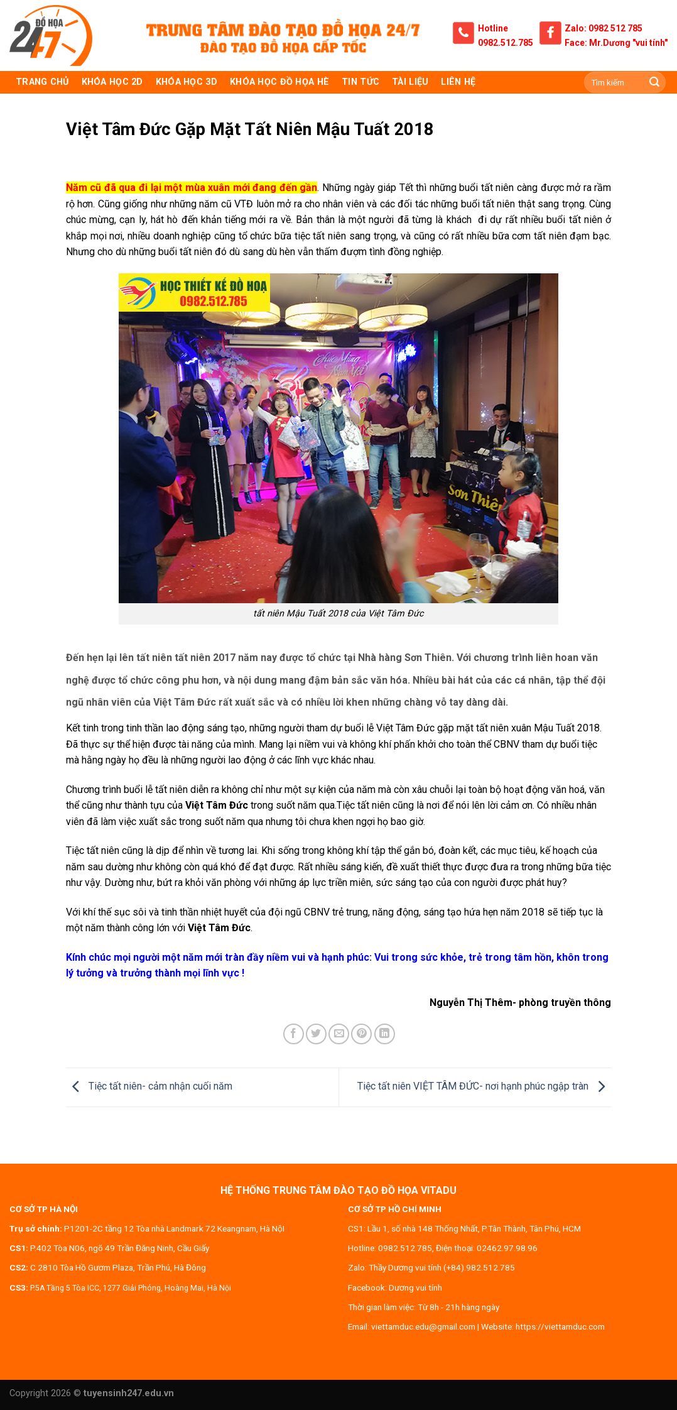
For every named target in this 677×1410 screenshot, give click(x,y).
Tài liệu (410, 82)
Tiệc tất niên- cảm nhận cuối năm (149, 1087)
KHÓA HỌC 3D (186, 82)
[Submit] (654, 82)
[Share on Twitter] (316, 1034)
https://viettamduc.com (560, 1326)
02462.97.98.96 (507, 1248)
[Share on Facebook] (293, 1034)
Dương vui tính (415, 1287)
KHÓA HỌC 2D (112, 82)
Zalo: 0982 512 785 (603, 28)
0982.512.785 (505, 43)
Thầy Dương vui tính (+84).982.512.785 (442, 1267)
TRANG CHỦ (42, 82)
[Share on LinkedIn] (384, 1034)
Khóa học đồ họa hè (279, 82)
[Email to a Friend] (338, 1034)
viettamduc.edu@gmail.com (423, 1326)
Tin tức (360, 82)
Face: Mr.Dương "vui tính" (616, 43)
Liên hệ (458, 82)
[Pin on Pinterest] (361, 1034)
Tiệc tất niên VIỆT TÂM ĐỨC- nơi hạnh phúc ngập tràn (484, 1087)
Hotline (493, 28)
